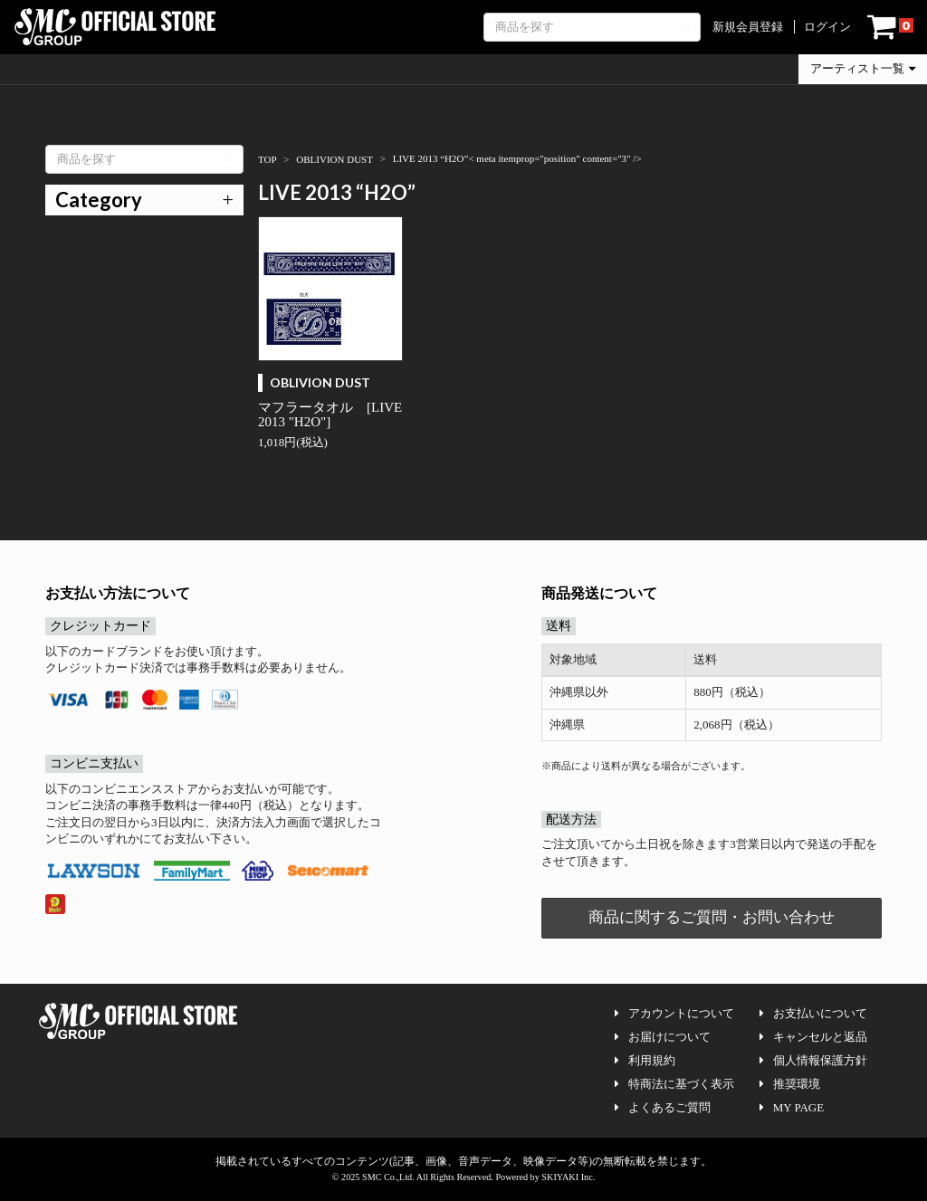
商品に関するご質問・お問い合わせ (711, 917)
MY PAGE (792, 1107)
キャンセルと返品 (813, 1037)
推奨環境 (790, 1084)
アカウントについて (674, 1013)
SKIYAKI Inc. (568, 1177)
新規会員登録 (747, 26)
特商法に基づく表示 (674, 1084)
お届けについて (663, 1037)
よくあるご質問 (663, 1107)
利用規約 (645, 1060)
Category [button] (98, 199)
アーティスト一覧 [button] (862, 68)
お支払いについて (813, 1013)
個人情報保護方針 (813, 1060)
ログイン (827, 26)
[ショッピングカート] (890, 27)
